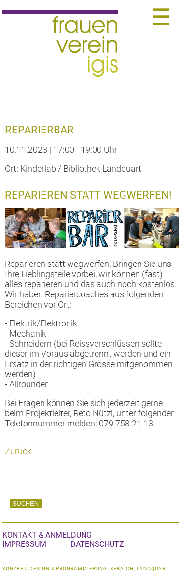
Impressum (24, 544)
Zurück (18, 451)
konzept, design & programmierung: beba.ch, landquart (85, 568)
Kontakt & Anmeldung (47, 535)
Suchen (26, 503)
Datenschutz (97, 544)
